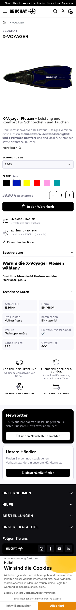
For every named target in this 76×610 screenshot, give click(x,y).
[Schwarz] (6, 183)
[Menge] (61, 195)
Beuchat (10, 31)
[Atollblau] (57, 183)
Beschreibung (38, 253)
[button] (55, 11)
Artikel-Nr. (12, 303)
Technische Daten (38, 292)
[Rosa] (47, 183)
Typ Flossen (12, 316)
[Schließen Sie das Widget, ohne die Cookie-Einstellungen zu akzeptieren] (21, 559)
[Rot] (37, 183)
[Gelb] (27, 183)
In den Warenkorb (37, 206)
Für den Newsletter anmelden (37, 436)
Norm (45, 303)
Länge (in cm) (14, 342)
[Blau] (17, 183)
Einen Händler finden (18, 242)
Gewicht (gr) (49, 342)
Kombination (49, 316)
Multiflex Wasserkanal (56, 329)
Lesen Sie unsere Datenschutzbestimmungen (30, 592)
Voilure (9, 329)
